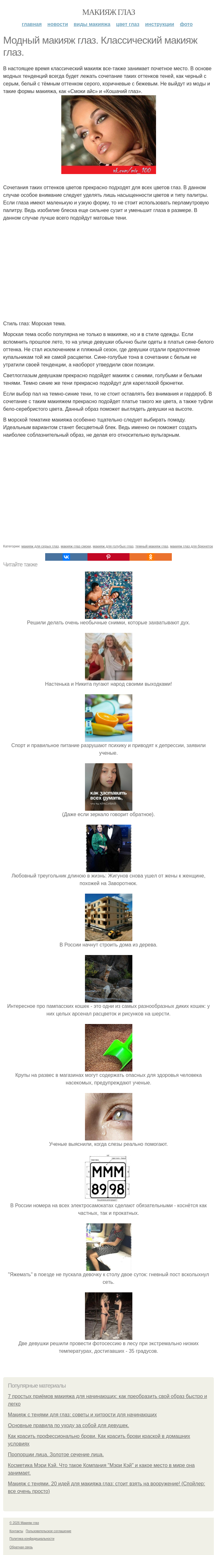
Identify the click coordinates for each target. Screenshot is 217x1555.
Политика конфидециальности (31, 1538)
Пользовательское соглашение (48, 1531)
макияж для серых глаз (40, 546)
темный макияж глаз (151, 546)
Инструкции (159, 24)
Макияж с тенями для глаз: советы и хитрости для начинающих (82, 1414)
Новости (57, 24)
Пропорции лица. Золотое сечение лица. (56, 1454)
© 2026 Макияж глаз (24, 1523)
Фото (186, 24)
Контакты (16, 1531)
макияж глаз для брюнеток (191, 546)
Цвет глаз (127, 24)
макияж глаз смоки (76, 546)
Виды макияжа (92, 24)
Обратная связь (21, 1547)
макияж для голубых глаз (113, 546)
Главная (32, 24)
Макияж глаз (108, 12)
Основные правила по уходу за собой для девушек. (68, 1425)
